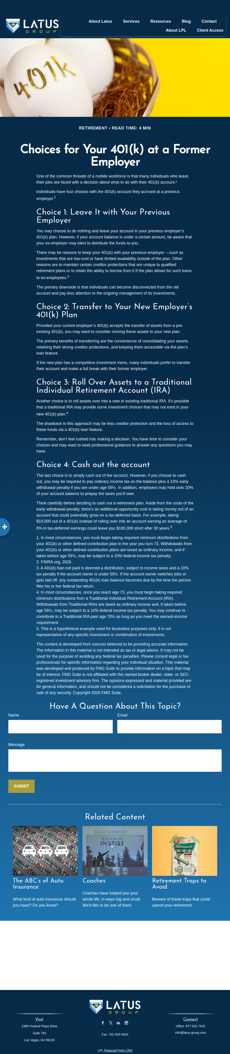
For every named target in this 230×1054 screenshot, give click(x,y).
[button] (100, 7)
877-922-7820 (195, 1012)
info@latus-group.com (190, 1019)
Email (122, 701)
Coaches (93, 868)
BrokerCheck (159, 1045)
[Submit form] (21, 772)
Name (13, 701)
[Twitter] (111, 1009)
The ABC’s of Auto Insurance (38, 871)
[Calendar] (126, 1009)
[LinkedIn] (118, 1009)
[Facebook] (103, 1009)
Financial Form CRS (118, 1037)
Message (16, 731)
